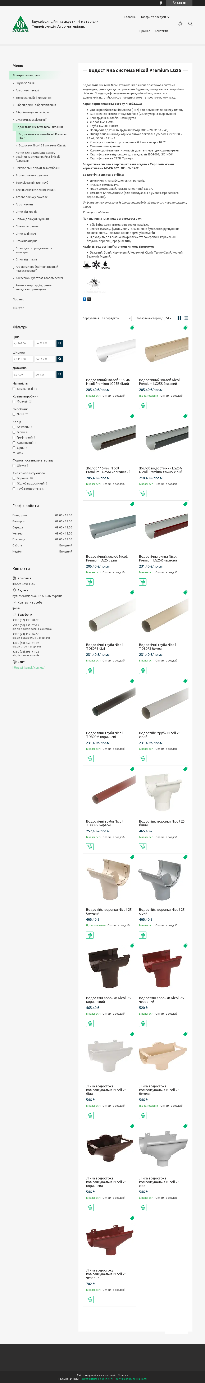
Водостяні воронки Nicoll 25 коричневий (108, 1000)
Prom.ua (123, 1375)
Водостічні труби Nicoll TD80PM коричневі (104, 735)
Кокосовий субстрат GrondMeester (39, 278)
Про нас (145, 31)
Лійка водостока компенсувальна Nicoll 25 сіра (159, 1182)
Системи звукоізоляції (31, 119)
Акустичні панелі (27, 90)
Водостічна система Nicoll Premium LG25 (43, 136)
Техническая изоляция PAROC (36, 190)
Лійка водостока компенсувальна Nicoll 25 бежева (159, 1090)
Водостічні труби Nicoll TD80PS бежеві (157, 646)
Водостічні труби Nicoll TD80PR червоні (104, 823)
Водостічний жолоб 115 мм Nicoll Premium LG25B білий (108, 382)
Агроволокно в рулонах (32, 175)
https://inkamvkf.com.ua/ (28, 667)
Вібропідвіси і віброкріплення (36, 105)
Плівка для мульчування (32, 219)
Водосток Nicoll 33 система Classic (42, 145)
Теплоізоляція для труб (32, 182)
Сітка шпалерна (26, 241)
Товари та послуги (153, 17)
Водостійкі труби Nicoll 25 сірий (160, 735)
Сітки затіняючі (26, 233)
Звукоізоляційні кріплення (33, 97)
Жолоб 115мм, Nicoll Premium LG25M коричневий (108, 470)
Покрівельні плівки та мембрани (38, 168)
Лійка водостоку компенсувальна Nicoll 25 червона (106, 1274)
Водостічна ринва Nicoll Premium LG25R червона (158, 558)
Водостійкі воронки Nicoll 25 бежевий (109, 911)
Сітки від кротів (26, 211)
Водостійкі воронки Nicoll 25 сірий (162, 911)
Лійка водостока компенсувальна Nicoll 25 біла (106, 1090)
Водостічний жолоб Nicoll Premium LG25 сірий (107, 558)
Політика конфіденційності (130, 1379)
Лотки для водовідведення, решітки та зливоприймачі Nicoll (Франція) (38, 156)
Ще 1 (20, 452)
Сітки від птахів (26, 259)
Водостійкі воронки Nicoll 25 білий (162, 823)
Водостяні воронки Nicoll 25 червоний (161, 1000)
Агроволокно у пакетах (31, 197)
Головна (130, 17)
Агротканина (24, 204)
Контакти (161, 31)
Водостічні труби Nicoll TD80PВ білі (104, 646)
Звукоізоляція (25, 83)
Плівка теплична (27, 226)
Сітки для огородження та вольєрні (34, 250)
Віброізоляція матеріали (32, 112)
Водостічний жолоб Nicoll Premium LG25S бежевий (160, 382)
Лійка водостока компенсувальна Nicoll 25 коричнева (106, 1182)
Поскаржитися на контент (96, 1379)
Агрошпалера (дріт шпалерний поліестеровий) (37, 268)
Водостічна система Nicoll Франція (39, 127)
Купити (90, 405)
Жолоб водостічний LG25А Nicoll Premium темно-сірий (160, 470)
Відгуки (18, 307)
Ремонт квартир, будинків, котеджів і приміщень (34, 287)
